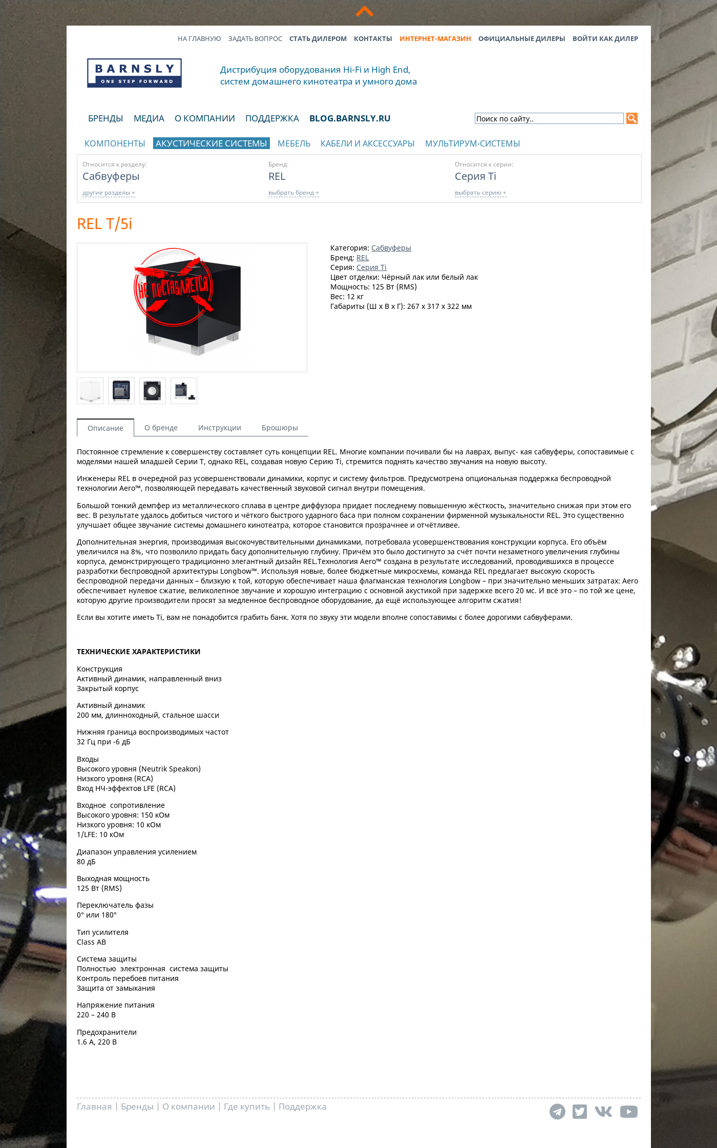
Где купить (247, 1106)
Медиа (149, 118)
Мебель (294, 143)
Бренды (105, 118)
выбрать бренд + (293, 192)
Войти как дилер (605, 38)
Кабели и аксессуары (368, 143)
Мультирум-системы (472, 143)
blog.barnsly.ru (350, 118)
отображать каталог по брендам (576, 141)
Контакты (373, 38)
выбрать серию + (481, 192)
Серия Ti (475, 176)
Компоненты (115, 143)
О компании (205, 118)
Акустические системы (211, 143)
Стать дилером (318, 38)
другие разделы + (108, 192)
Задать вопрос (255, 38)
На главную (199, 38)
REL (276, 176)
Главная (94, 1106)
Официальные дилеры (521, 38)
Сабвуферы (111, 176)
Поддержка (272, 118)
